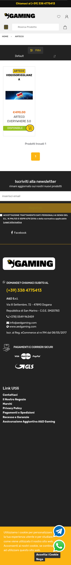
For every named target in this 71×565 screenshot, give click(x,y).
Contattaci (10, 394)
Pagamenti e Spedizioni (19, 412)
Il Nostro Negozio (14, 399)
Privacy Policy (12, 408)
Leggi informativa (12, 222)
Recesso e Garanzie (16, 417)
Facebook (18, 232)
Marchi (7, 403)
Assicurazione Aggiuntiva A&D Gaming (29, 421)
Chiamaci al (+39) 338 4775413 (35, 3)
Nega (39, 559)
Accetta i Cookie (47, 554)
